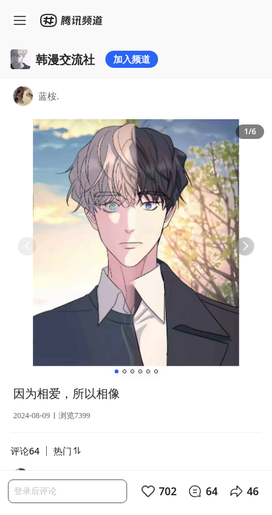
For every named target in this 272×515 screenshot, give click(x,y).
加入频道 (131, 59)
